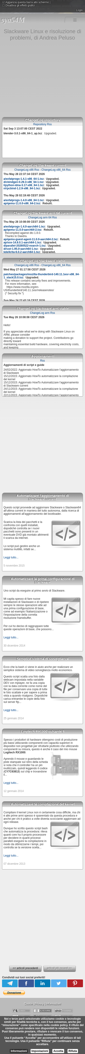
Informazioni (53, 1004)
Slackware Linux (24, 31)
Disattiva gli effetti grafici (18, 5)
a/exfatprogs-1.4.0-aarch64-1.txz (24, 226)
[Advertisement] (42, 80)
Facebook (27, 983)
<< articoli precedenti (25, 968)
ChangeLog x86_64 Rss (56, 169)
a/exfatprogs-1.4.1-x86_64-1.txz (23, 178)
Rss (42, 360)
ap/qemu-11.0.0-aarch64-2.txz (22, 229)
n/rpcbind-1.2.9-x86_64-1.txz (21, 188)
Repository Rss (42, 124)
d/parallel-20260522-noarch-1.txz (24, 245)
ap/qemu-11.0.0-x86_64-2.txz (21, 203)
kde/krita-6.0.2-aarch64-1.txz (21, 252)
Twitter (59, 983)
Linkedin (42, 983)
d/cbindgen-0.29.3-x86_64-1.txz (23, 182)
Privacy (39, 1004)
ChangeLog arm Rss (42, 313)
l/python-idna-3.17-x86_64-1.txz (23, 185)
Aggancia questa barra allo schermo (25, 2)
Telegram (9, 983)
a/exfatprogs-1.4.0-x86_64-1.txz (23, 200)
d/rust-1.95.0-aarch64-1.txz (20, 248)
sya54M (12, 19)
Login (79, 10)
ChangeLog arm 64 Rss (42, 217)
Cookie (28, 1004)
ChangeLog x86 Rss (26, 169)
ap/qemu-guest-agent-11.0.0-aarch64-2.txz (30, 239)
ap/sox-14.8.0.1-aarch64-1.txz (22, 242)
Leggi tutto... (10, 557)
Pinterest (75, 983)
